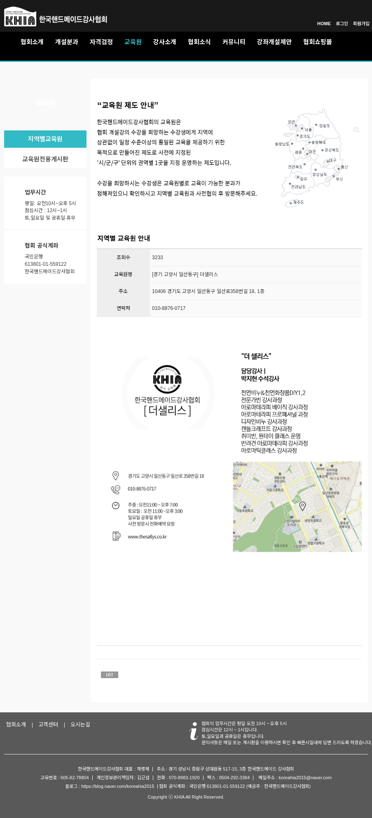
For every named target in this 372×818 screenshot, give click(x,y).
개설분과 (66, 41)
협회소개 (32, 41)
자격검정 (101, 41)
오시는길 (80, 724)
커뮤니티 (234, 41)
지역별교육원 (45, 138)
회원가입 (361, 23)
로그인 (342, 23)
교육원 (133, 41)
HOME (324, 23)
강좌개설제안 (274, 41)
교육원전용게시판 (45, 159)
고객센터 (48, 724)
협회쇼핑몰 (317, 41)
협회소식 (199, 41)
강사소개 (164, 41)
